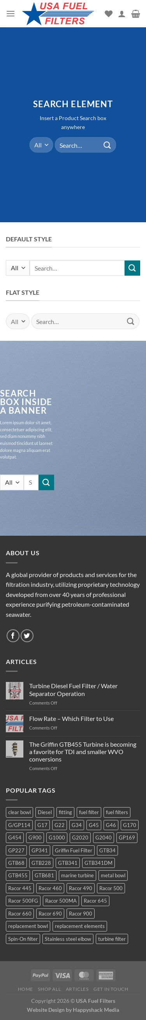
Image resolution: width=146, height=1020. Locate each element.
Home (25, 989)
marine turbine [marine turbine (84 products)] (77, 875)
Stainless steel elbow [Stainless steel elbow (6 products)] (68, 939)
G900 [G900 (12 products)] (35, 837)
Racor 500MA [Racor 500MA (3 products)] (61, 901)
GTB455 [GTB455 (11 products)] (18, 875)
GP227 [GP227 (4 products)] (16, 850)
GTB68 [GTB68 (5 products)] (16, 863)
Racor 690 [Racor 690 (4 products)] (50, 913)
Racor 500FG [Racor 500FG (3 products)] (23, 901)
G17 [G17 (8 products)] (42, 825)
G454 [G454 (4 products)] (14, 837)
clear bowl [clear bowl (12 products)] (19, 812)
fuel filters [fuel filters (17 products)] (117, 812)
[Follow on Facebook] (13, 635)
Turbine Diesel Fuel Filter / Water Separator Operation (73, 689)
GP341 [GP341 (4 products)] (40, 850)
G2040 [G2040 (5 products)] (103, 837)
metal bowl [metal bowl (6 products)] (113, 875)
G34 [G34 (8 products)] (77, 825)
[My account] (122, 13)
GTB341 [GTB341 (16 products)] (67, 863)
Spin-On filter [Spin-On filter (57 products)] (23, 939)
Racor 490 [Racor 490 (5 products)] (80, 888)
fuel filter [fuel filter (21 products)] (89, 812)
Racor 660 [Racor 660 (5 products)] (20, 913)
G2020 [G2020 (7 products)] (80, 837)
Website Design (46, 1009)
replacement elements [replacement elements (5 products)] (80, 926)
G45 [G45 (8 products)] (94, 825)
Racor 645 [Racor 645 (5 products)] (95, 901)
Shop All (49, 989)
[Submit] (107, 144)
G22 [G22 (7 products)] (60, 825)
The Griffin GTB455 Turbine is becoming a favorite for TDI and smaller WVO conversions (82, 751)
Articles (77, 989)
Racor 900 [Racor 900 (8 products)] (80, 913)
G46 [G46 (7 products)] (111, 825)
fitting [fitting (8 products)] (65, 812)
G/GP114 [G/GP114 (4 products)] (19, 825)
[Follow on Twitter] (27, 635)
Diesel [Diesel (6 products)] (45, 812)
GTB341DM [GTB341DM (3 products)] (98, 863)
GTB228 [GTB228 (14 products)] (41, 863)
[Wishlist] (109, 13)
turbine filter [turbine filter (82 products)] (112, 939)
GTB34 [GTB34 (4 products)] (107, 850)
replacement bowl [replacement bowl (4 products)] (28, 926)
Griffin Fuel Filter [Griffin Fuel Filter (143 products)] (73, 850)
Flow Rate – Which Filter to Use (71, 718)
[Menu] (10, 13)
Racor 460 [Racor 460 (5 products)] (50, 888)
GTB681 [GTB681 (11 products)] (44, 875)
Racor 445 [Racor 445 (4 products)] (20, 888)
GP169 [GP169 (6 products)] (127, 837)
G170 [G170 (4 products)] (129, 825)
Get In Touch (110, 989)
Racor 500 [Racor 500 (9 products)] (111, 888)
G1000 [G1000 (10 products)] (57, 837)
